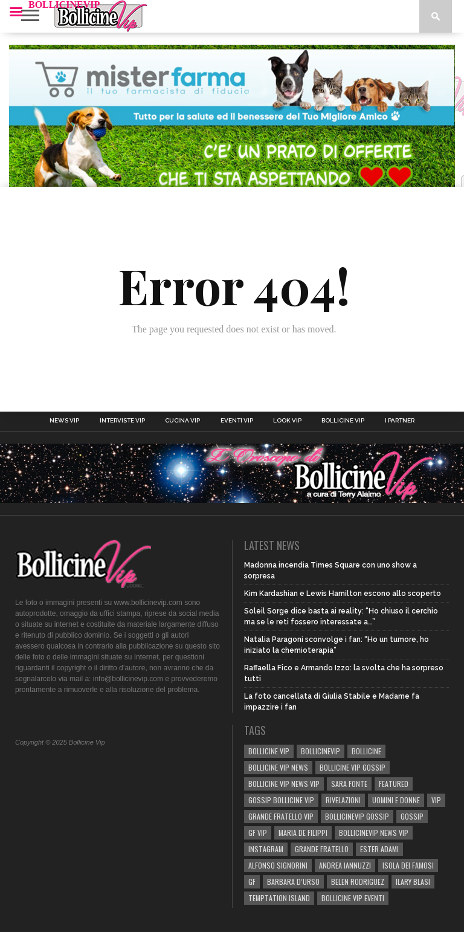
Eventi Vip (237, 421)
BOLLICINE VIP (268, 751)
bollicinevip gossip (357, 816)
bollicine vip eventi (352, 898)
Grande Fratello (322, 849)
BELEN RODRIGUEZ (357, 881)
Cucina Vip (182, 421)
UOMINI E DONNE (396, 800)
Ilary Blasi (413, 881)
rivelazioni (343, 800)
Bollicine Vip (342, 421)
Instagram (265, 849)
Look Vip (287, 421)
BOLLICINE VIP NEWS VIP (284, 783)
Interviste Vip (122, 421)
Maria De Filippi (303, 832)
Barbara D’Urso (293, 881)
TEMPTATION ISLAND (279, 898)
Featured (393, 783)
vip (436, 800)
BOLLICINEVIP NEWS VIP (373, 832)
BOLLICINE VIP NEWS (278, 767)
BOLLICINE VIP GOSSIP (352, 767)
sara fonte (349, 783)
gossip (412, 816)
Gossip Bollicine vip (281, 800)
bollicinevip (320, 751)
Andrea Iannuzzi (345, 865)
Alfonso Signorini (278, 865)
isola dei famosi (408, 865)
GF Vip (257, 832)
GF (252, 881)
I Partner (399, 421)
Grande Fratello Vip (281, 816)
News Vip (64, 421)
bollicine (366, 751)
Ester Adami (379, 849)
